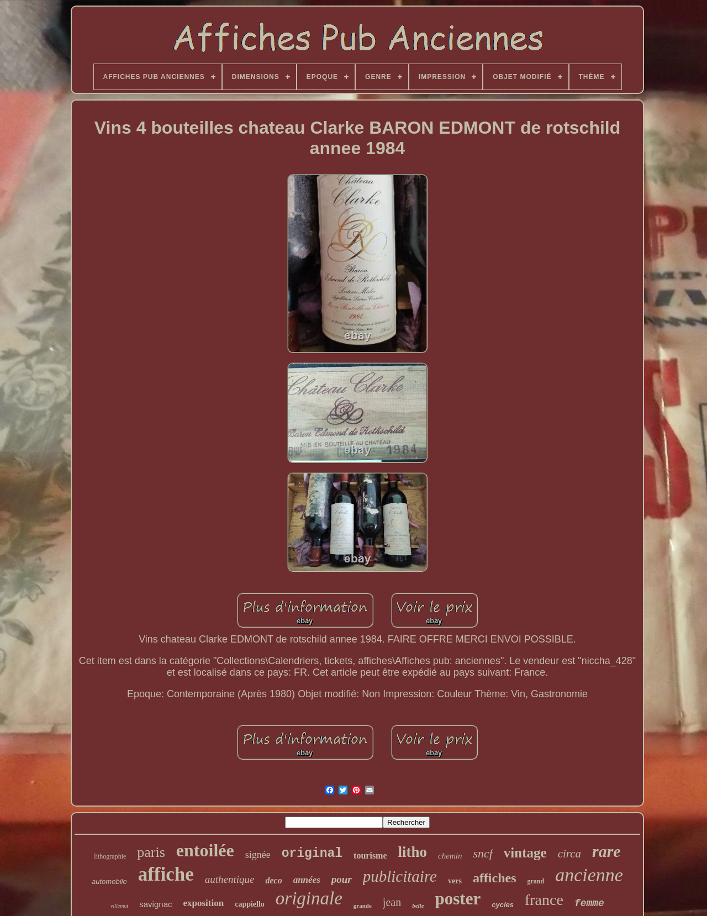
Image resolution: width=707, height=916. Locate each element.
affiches (494, 878)
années (306, 880)
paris (151, 852)
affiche (166, 874)
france (544, 899)
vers (455, 881)
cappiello (250, 904)
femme (589, 903)
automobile (109, 881)
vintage (525, 852)
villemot (119, 906)
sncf (482, 853)
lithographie (110, 856)
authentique (230, 879)
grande (363, 905)
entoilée (205, 850)
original (312, 853)
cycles (503, 905)
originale (309, 898)
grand (536, 881)
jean (392, 902)
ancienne (589, 875)
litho (413, 852)
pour (341, 879)
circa (569, 853)
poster (458, 898)
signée (258, 854)
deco (273, 880)
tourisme (370, 855)
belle (418, 905)
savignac (155, 904)
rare (606, 851)
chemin (450, 855)
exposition (203, 903)
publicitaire (400, 876)
